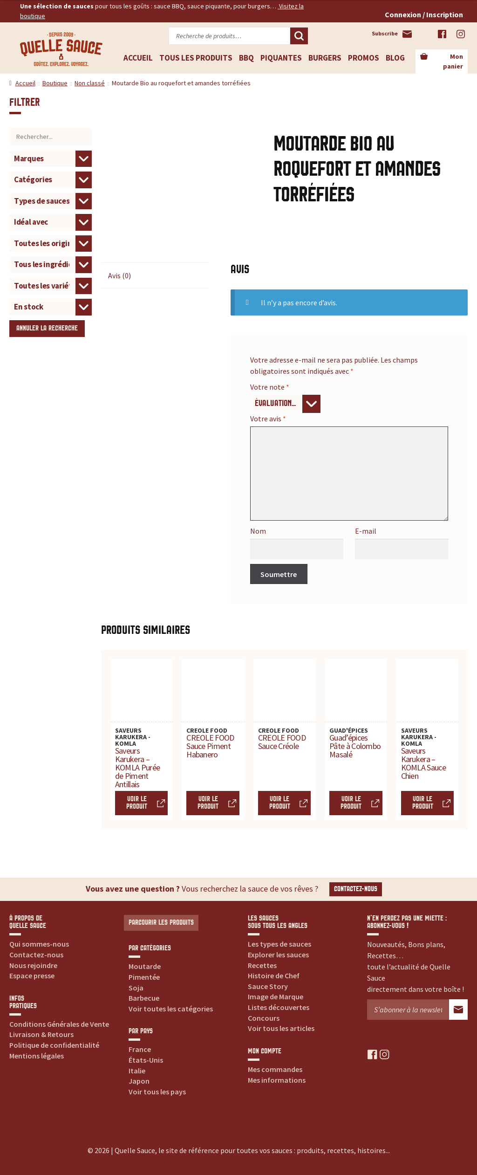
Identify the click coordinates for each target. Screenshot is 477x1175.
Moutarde (145, 966)
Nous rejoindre (33, 965)
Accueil (138, 58)
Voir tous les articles (281, 1028)
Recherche (299, 36)
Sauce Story (268, 986)
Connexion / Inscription (424, 14)
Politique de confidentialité (54, 1045)
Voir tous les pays (157, 1091)
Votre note (269, 387)
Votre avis (268, 418)
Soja (136, 987)
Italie (137, 1070)
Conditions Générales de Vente (59, 1024)
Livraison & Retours (41, 1034)
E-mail (365, 531)
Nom (258, 531)
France (140, 1049)
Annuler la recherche (47, 328)
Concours (263, 1018)
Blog (395, 58)
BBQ (246, 58)
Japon (139, 1081)
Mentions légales (36, 1055)
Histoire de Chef (274, 975)
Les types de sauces (279, 943)
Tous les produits (195, 58)
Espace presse (32, 975)
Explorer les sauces (278, 954)
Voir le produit (136, 803)
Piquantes (281, 58)
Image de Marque (275, 996)
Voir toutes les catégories (171, 1008)
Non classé (90, 83)
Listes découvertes (278, 1007)
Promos (363, 58)
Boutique (55, 83)
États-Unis (146, 1060)
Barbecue (144, 998)
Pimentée (144, 977)
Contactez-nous (355, 889)
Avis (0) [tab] (119, 275)
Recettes (262, 965)
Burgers (324, 58)
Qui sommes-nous (39, 943)
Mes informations (277, 1080)
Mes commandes (275, 1069)
